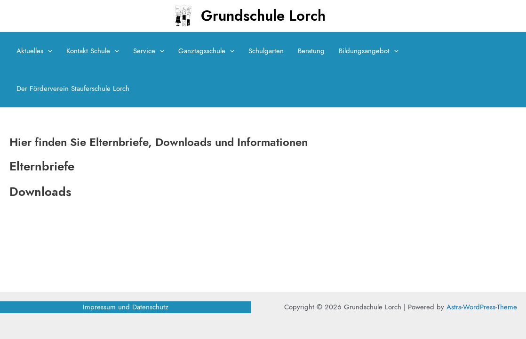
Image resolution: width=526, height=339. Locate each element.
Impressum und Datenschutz (125, 307)
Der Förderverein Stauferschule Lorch (72, 88)
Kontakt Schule (92, 51)
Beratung (311, 51)
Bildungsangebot (368, 51)
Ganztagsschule (206, 51)
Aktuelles (34, 51)
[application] (47, 51)
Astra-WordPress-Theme (481, 307)
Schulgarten (266, 51)
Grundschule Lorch (263, 15)
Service (148, 51)
